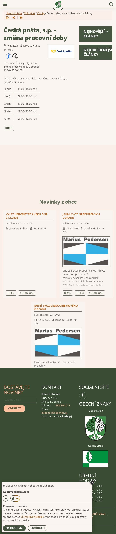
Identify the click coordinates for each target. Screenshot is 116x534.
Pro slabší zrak (94, 514)
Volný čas (29, 13)
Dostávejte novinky (17, 389)
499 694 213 (63, 405)
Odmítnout (37, 528)
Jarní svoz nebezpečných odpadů (81, 340)
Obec (8, 128)
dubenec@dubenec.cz (54, 412)
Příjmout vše (14, 528)
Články (41, 13)
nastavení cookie (32, 517)
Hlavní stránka (14, 13)
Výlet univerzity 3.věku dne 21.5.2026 (26, 340)
